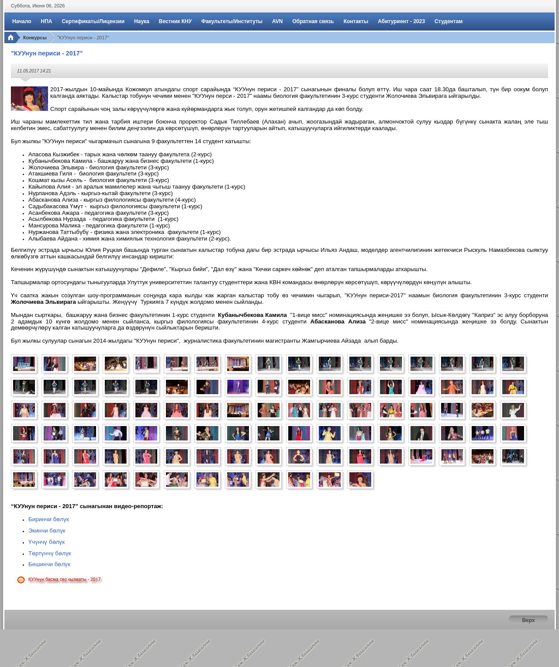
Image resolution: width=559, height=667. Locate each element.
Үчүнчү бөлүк (46, 542)
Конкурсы (35, 37)
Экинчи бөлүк (47, 530)
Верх (528, 620)
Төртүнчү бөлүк (49, 553)
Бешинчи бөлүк (49, 564)
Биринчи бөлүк (48, 519)
